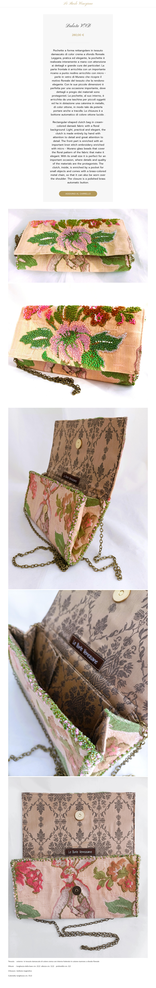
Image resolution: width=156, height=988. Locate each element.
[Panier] (150, 3)
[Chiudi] (3, 3)
